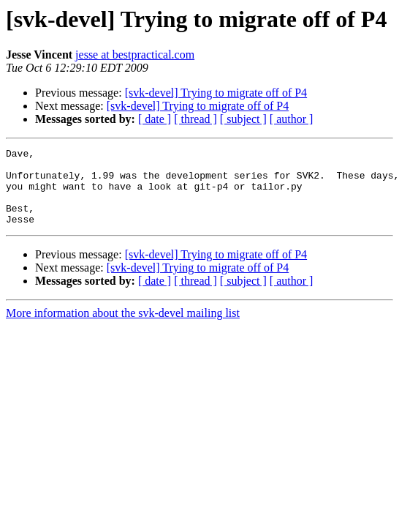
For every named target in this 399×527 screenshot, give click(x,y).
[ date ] (154, 119)
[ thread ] (195, 119)
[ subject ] (243, 119)
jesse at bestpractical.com (134, 54)
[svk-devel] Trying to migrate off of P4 (216, 92)
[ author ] (292, 119)
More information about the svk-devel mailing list (123, 328)
